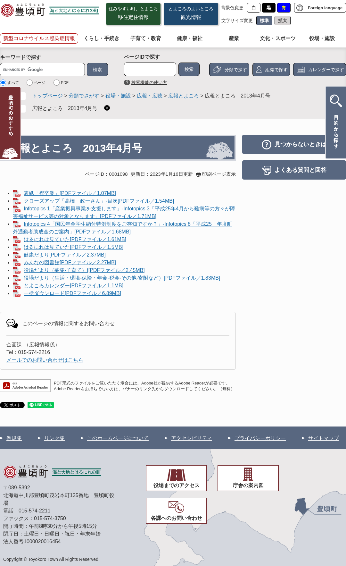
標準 (264, 20)
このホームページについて (118, 438)
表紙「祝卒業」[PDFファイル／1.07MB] (70, 193)
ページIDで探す (142, 57)
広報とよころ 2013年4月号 (65, 108)
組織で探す (276, 69)
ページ (39, 82)
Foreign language (325, 7)
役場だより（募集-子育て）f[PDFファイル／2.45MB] (84, 270)
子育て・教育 (145, 38)
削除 (107, 108)
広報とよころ (183, 95)
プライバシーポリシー (260, 438)
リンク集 (54, 438)
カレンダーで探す (326, 69)
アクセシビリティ (191, 438)
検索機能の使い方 (149, 82)
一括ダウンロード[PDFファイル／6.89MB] (72, 293)
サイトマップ (323, 438)
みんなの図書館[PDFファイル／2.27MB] (70, 262)
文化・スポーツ (278, 38)
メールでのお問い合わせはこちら (44, 360)
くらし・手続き (101, 38)
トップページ (47, 95)
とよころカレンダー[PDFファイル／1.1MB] (73, 285)
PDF (65, 82)
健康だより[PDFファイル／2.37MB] (65, 255)
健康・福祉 (189, 38)
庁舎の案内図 (248, 485)
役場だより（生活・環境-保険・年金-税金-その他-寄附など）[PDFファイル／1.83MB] (122, 278)
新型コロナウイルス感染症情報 (39, 38)
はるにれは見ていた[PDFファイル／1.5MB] (73, 247)
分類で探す (236, 69)
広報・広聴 (149, 95)
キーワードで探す (20, 57)
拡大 (282, 20)
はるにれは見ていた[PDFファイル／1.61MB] (75, 239)
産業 (234, 38)
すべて (13, 82)
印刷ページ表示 (219, 174)
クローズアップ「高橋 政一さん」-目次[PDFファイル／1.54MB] (99, 201)
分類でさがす (84, 95)
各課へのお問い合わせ (176, 518)
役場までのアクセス (176, 485)
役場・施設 (322, 38)
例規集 (14, 438)
